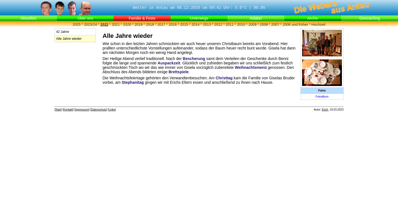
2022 (104, 24)
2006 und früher (295, 24)
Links (112, 109)
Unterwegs (199, 18)
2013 (207, 24)
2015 (184, 24)
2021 (116, 24)
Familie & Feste (142, 18)
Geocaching (369, 18)
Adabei (256, 18)
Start (58, 109)
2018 (150, 24)
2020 (127, 24)
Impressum (82, 109)
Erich (325, 109)
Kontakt (68, 109)
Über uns (85, 18)
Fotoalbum (321, 96)
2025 (77, 24)
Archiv (312, 18)
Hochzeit (318, 24)
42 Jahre (62, 32)
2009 (252, 24)
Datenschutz (98, 109)
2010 (241, 24)
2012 (218, 24)
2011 (230, 24)
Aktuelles (28, 18)
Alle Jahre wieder (69, 39)
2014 (196, 24)
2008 (264, 24)
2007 (275, 24)
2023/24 (90, 24)
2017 (161, 24)
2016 (173, 24)
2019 (139, 24)
